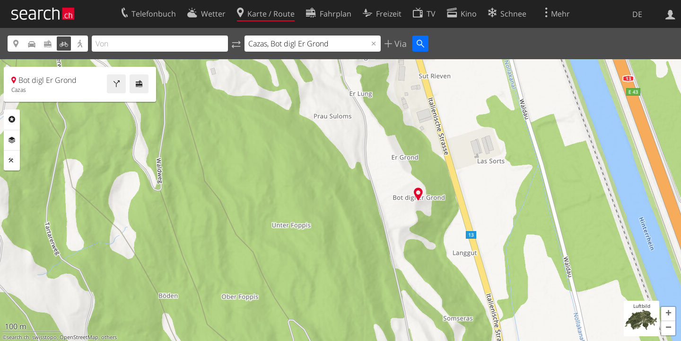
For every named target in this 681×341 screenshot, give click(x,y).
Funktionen (12, 160)
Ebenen (12, 140)
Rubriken (12, 119)
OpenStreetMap (79, 337)
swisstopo (44, 337)
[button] (668, 314)
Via (399, 43)
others (109, 337)
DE (637, 14)
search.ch (18, 337)
